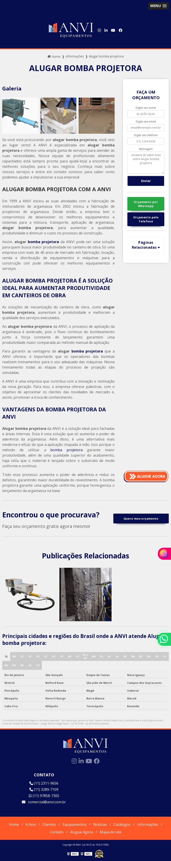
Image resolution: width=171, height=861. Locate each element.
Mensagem (146, 149)
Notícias (100, 824)
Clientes (49, 824)
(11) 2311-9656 (43, 783)
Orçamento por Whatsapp (146, 204)
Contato (56, 832)
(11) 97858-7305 (44, 795)
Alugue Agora (81, 832)
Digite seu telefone (146, 135)
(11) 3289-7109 (43, 789)
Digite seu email (146, 121)
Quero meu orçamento (141, 519)
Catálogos (122, 824)
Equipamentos (75, 824)
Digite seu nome (146, 108)
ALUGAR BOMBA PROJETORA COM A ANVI (56, 189)
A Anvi (31, 824)
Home (14, 824)
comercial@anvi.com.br (44, 802)
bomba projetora (43, 241)
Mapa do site (110, 832)
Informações (147, 824)
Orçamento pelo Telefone (146, 219)
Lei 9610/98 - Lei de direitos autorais (90, 723)
